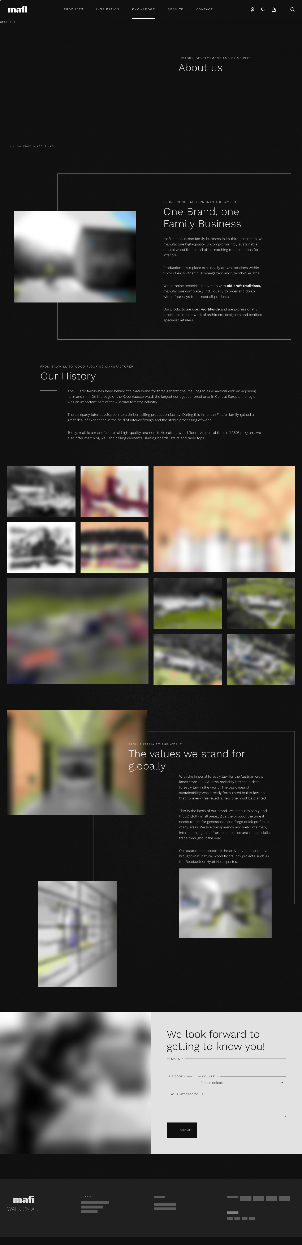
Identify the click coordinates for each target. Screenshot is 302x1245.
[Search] (292, 9)
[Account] (252, 9)
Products (73, 9)
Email (177, 1059)
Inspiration (108, 9)
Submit (182, 1130)
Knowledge (143, 9)
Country (210, 1076)
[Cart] (273, 9)
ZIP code (177, 1076)
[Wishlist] (263, 9)
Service (176, 9)
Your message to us (187, 1094)
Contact (204, 9)
